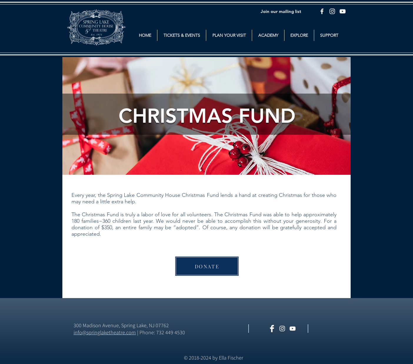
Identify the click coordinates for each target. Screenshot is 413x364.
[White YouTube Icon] (292, 328)
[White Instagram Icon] (282, 328)
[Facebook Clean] (272, 328)
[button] (181, 35)
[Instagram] (332, 11)
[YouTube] (342, 11)
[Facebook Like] (329, 329)
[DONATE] (207, 266)
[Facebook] (322, 11)
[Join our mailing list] (280, 11)
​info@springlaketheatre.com (105, 332)
